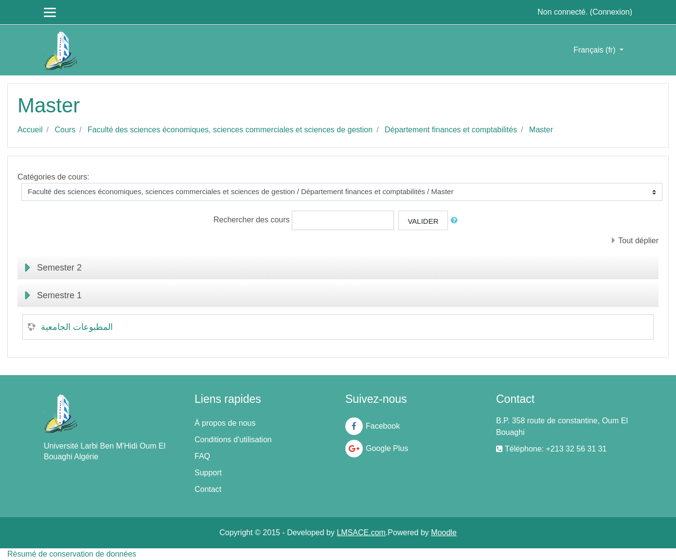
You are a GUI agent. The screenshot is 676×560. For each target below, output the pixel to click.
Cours (64, 130)
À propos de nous (225, 423)
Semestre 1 (59, 295)
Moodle (443, 532)
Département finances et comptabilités (451, 130)
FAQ (202, 456)
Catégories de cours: (53, 177)
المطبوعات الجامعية (77, 327)
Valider (423, 221)
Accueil (30, 130)
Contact (208, 489)
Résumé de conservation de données (71, 554)
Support (208, 473)
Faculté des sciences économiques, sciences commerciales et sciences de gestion (230, 130)
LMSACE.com (361, 532)
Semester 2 (59, 267)
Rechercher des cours (251, 220)
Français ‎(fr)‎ (595, 50)
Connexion (611, 12)
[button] (456, 221)
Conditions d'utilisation (233, 439)
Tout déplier (638, 240)
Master (541, 130)
